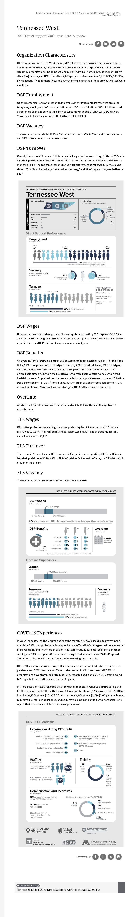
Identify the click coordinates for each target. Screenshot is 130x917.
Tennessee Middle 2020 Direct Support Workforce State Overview (66, 888)
